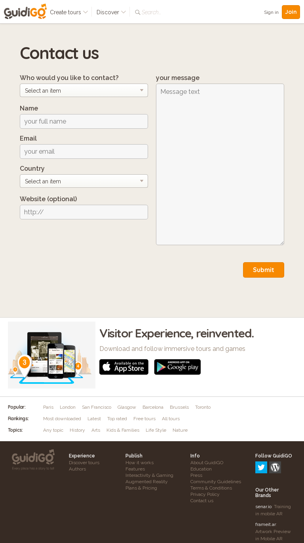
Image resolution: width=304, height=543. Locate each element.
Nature (180, 430)
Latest (94, 418)
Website (48, 199)
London (68, 407)
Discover (111, 12)
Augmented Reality (146, 481)
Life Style (156, 430)
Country (32, 168)
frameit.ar (265, 490)
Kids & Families (122, 430)
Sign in (271, 12)
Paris (48, 407)
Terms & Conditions (211, 488)
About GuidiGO (206, 462)
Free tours (144, 418)
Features (135, 469)
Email (28, 138)
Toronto (203, 407)
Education (201, 469)
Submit (263, 270)
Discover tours (84, 462)
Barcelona (152, 407)
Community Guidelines (215, 481)
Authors (77, 469)
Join (291, 11)
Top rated (117, 418)
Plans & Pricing (141, 488)
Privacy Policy (205, 494)
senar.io (263, 472)
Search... (151, 12)
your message (178, 78)
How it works (139, 462)
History (77, 430)
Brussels (179, 407)
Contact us (201, 500)
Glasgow (127, 407)
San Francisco (96, 407)
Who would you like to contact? (69, 78)
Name (29, 108)
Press (196, 475)
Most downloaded (62, 418)
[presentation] (80, 240)
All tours (171, 418)
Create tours (69, 12)
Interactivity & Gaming (149, 475)
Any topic (53, 430)
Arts (95, 430)
